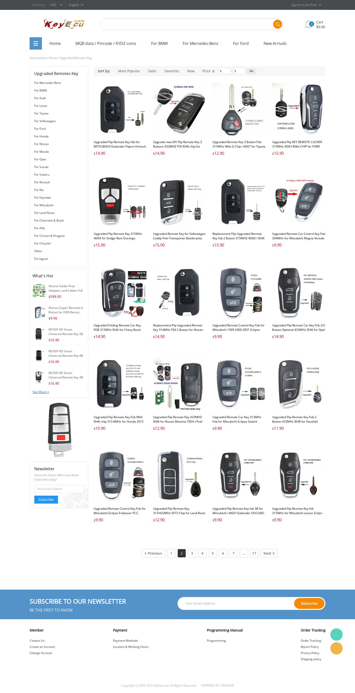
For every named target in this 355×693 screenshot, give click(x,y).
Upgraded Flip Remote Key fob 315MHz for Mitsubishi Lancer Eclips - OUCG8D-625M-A (298, 513)
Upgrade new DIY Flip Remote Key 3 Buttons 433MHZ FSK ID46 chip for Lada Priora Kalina (177, 146)
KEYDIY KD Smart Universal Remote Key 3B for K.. (66, 377)
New (191, 71)
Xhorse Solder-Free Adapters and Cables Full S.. (66, 290)
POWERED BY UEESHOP (217, 685)
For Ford (241, 43)
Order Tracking (311, 640)
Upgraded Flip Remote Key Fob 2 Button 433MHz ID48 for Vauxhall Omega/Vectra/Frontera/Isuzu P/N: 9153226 (296, 423)
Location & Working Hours (131, 647)
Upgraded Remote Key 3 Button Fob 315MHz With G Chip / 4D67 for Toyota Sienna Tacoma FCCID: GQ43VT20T (239, 146)
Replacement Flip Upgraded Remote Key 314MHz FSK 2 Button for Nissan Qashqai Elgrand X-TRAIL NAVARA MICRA (178, 332)
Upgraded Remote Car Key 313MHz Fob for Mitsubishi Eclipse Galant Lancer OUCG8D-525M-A (237, 421)
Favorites (171, 71)
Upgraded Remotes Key (76, 58)
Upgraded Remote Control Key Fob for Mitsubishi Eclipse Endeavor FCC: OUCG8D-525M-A (120, 513)
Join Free (311, 5)
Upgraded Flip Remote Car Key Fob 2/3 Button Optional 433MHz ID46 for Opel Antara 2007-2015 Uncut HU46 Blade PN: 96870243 (298, 332)
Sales (152, 71)
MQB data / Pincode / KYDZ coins (105, 43)
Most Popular (129, 71)
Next (269, 553)
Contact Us (37, 640)
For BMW (159, 43)
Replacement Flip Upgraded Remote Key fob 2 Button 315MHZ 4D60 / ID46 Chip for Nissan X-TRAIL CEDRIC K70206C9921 (239, 240)
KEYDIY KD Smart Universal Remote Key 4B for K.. (66, 355)
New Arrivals (275, 43)
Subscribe (46, 500)
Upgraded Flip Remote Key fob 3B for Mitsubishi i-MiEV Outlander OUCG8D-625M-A (239, 513)
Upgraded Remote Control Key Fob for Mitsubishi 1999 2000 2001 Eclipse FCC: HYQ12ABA (239, 329)
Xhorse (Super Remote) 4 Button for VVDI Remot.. (66, 310)
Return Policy (310, 647)
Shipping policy (311, 659)
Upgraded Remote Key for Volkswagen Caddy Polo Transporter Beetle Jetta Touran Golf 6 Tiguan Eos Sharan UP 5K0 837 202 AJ (179, 240)
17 (254, 553)
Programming (216, 640)
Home (55, 43)
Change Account (41, 653)
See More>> (41, 392)
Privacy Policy (310, 653)
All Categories (36, 43)
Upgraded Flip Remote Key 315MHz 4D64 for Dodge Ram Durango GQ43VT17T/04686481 (118, 238)
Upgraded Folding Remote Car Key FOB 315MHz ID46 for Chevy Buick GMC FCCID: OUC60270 (117, 329)
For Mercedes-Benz (200, 43)
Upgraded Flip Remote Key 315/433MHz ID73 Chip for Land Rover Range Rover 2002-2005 (179, 513)
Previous (153, 553)
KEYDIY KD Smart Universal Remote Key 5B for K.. (66, 333)
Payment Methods (125, 640)
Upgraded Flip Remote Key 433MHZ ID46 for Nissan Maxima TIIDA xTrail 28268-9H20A (177, 421)
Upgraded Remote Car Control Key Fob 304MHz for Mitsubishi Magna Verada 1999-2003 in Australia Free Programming (298, 240)
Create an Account (42, 647)
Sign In (296, 5)
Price (208, 71)
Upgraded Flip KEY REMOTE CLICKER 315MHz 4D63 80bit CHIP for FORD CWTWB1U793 (297, 146)
